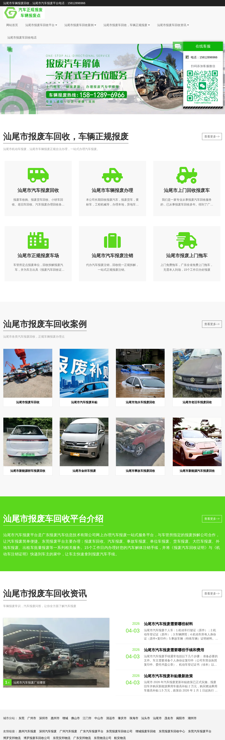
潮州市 (192, 719)
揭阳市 (180, 719)
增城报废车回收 (145, 732)
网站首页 (12, 25)
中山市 (98, 719)
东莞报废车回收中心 (172, 732)
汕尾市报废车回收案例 (80, 25)
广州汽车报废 (68, 732)
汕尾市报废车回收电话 (22, 37)
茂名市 (168, 719)
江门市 (87, 719)
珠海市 (134, 719)
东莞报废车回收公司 (119, 732)
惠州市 (55, 719)
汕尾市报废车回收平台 (41, 25)
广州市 (31, 719)
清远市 (110, 719)
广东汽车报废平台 (91, 732)
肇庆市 (122, 719)
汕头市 (145, 719)
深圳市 (43, 719)
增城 (65, 719)
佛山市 (75, 719)
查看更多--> (212, 136)
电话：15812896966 (201, 57)
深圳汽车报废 (48, 732)
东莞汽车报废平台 (199, 732)
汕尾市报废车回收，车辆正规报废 (126, 25)
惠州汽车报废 (27, 732)
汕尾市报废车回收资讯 (173, 25)
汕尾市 (157, 719)
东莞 (21, 719)
